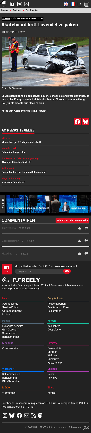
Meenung (7, 343)
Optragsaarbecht (12, 310)
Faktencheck (55, 362)
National (7, 314)
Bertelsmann (9, 377)
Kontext (52, 392)
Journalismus (10, 303)
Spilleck (52, 368)
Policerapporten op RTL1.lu (72, 403)
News (5, 298)
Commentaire (10, 348)
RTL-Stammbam (11, 381)
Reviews (52, 377)
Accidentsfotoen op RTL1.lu (17, 406)
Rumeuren (53, 359)
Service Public (10, 307)
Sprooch (52, 351)
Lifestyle (53, 343)
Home (4, 10)
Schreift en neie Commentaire (72, 220)
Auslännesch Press (58, 307)
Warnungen (9, 392)
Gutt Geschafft (10, 329)
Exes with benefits (12, 326)
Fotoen (17, 10)
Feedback (7, 403)
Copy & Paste (55, 298)
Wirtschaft (8, 368)
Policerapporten (57, 303)
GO (67, 271)
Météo (6, 387)
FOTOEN (6, 18)
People (6, 320)
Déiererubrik (54, 348)
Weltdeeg (53, 355)
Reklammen (54, 310)
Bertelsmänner (10, 336)
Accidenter (32, 10)
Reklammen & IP (11, 374)
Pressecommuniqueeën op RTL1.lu (35, 403)
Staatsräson (9, 333)
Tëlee (51, 387)
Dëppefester (54, 329)
